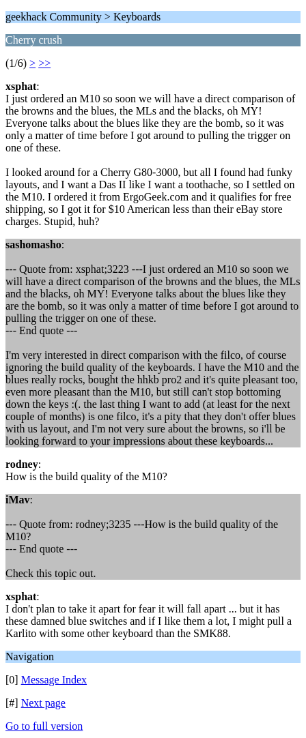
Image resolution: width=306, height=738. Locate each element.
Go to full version (44, 726)
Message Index (54, 679)
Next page (43, 703)
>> (44, 63)
